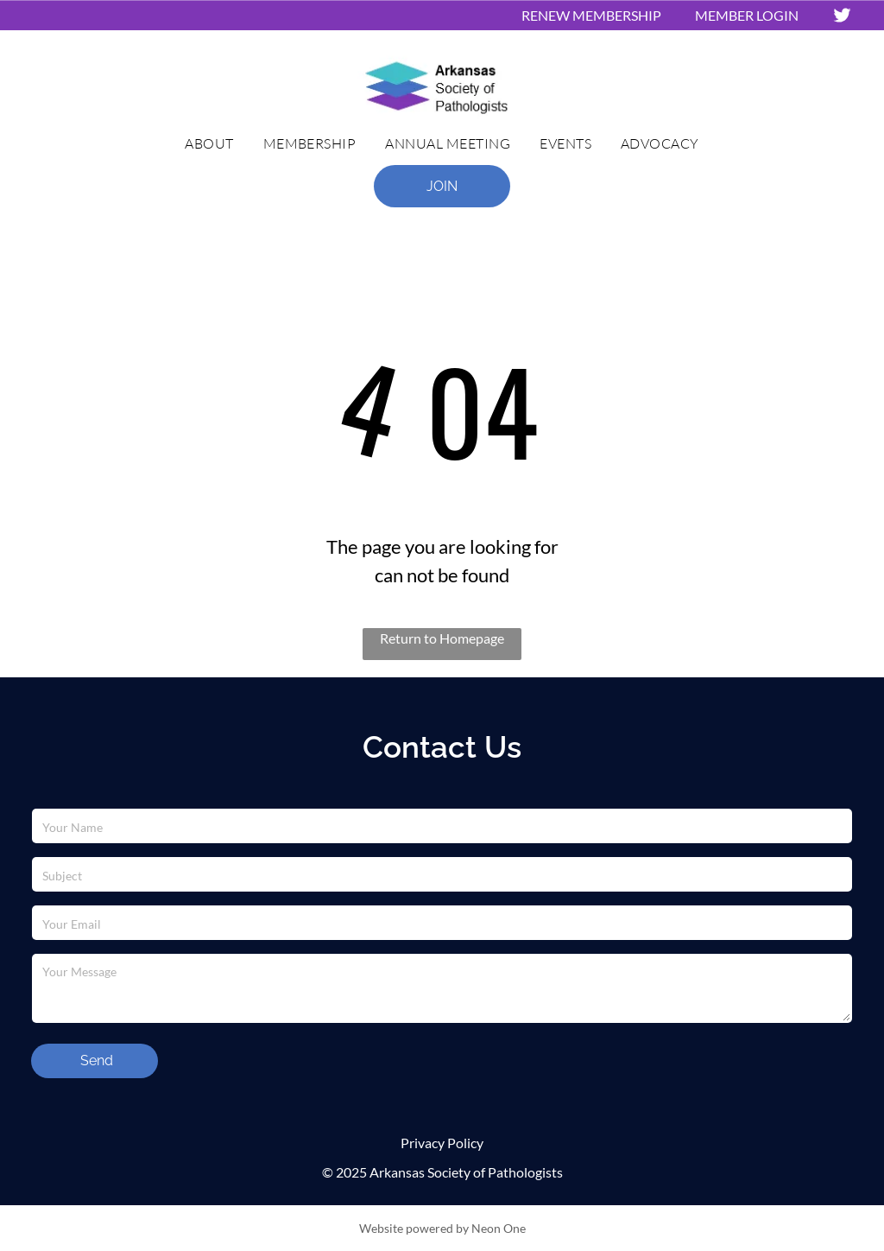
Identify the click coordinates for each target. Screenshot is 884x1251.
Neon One (498, 1228)
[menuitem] (209, 143)
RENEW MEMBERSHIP (591, 15)
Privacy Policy (442, 1142)
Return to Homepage (442, 638)
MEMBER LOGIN (747, 15)
